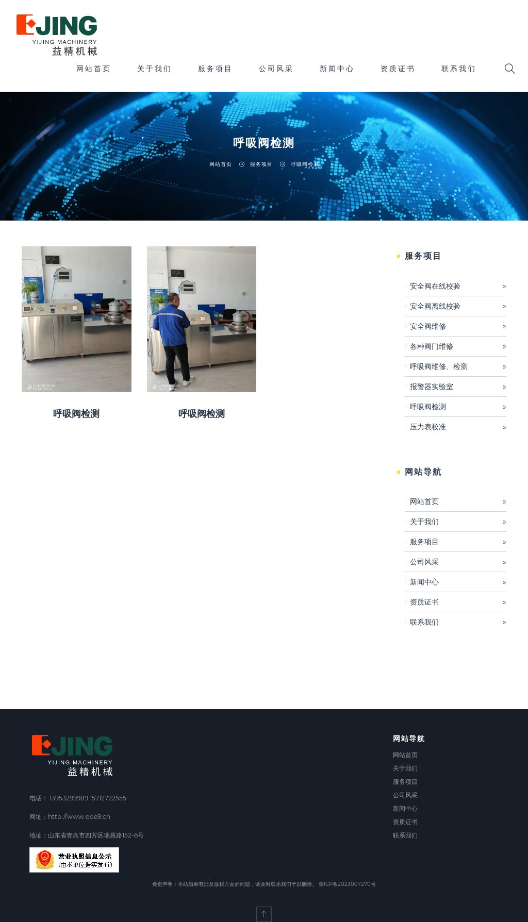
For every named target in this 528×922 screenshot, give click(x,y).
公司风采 (276, 68)
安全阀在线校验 (458, 286)
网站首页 (93, 68)
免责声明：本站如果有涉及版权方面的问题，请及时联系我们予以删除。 (234, 884)
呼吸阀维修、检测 (458, 366)
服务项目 (215, 68)
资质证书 (398, 68)
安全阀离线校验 (458, 306)
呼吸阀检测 (76, 414)
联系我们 (458, 68)
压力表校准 (458, 427)
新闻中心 (337, 68)
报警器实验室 (458, 386)
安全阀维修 (458, 326)
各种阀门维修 (458, 346)
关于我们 (154, 68)
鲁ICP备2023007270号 (347, 884)
